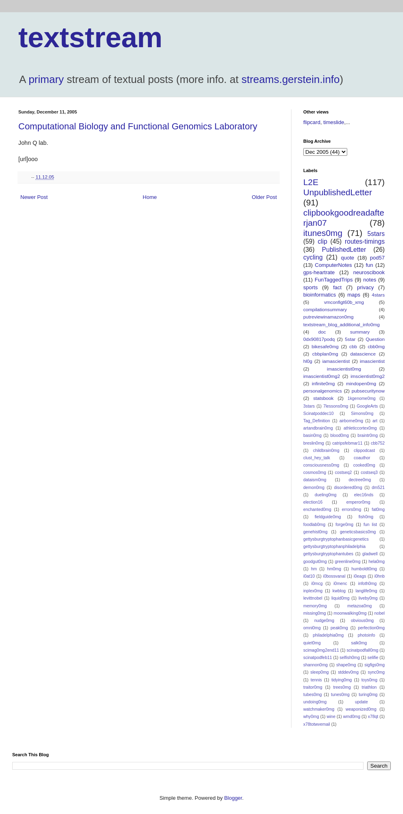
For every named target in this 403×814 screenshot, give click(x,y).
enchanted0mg (317, 509)
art (374, 421)
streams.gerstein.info (290, 79)
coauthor (362, 458)
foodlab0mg (314, 524)
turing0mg (368, 694)
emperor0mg (358, 502)
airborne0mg (351, 421)
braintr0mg (367, 435)
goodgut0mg (315, 561)
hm (314, 569)
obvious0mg (362, 620)
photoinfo (366, 635)
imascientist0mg (344, 368)
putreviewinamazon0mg (328, 316)
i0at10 (309, 576)
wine (331, 716)
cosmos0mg (314, 472)
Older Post (264, 197)
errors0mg (351, 509)
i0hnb (380, 576)
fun (369, 265)
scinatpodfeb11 (317, 657)
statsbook (323, 398)
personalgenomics (322, 390)
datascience (363, 353)
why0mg (311, 716)
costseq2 (343, 472)
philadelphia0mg (328, 635)
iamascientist (336, 361)
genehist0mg (315, 532)
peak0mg (339, 628)
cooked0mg (364, 465)
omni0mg (312, 628)
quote (348, 258)
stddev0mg (348, 672)
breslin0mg (313, 443)
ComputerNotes (333, 265)
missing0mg (314, 613)
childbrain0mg (326, 450)
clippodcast (364, 450)
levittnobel (312, 598)
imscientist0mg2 (367, 376)
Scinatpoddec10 (318, 413)
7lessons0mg (335, 406)
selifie (373, 657)
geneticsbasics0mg (358, 532)
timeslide (333, 122)
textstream (90, 37)
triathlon (369, 687)
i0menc (340, 583)
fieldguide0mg (328, 517)
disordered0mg (348, 487)
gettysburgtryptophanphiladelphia (334, 546)
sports (310, 287)
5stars (376, 233)
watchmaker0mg (318, 709)
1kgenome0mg (362, 398)
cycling (313, 257)
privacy (365, 287)
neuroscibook (369, 272)
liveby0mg (368, 598)
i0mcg (317, 583)
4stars (378, 294)
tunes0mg (340, 694)
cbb (353, 346)
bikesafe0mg (324, 346)
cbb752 (378, 443)
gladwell (370, 554)
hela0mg (376, 561)
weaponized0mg (361, 709)
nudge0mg (324, 620)
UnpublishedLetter (337, 192)
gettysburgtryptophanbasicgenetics (336, 539)
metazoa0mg (359, 606)
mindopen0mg (361, 383)
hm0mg (334, 569)
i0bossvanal (334, 576)
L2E (310, 182)
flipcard (311, 122)
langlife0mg (366, 591)
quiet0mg (312, 643)
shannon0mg (315, 665)
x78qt (373, 716)
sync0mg (376, 672)
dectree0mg (359, 480)
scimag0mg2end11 (321, 650)
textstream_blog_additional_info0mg (341, 324)
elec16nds (363, 495)
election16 (312, 502)
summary (360, 331)
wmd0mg (351, 716)
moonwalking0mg (350, 613)
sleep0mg (320, 672)
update (361, 702)
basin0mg (312, 435)
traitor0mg (312, 687)
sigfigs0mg (374, 665)
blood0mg (339, 435)
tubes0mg (312, 694)
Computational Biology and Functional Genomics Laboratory (137, 126)
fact (337, 287)
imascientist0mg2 (321, 376)
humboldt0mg (364, 569)
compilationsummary (325, 309)
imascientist (372, 361)
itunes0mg (322, 233)
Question (375, 339)
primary (46, 79)
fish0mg (366, 517)
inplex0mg (312, 591)
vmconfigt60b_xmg (344, 302)
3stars (309, 406)
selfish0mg (349, 657)
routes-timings (365, 241)
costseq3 (369, 472)
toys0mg (369, 680)
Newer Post (34, 197)
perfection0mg (371, 628)
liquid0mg (340, 598)
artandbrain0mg (318, 428)
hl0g (307, 361)
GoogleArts (367, 406)
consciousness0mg (321, 465)
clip (322, 241)
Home (150, 197)
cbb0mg (376, 346)
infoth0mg (367, 583)
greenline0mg (347, 561)
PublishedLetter (344, 249)
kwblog (339, 591)
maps (353, 295)
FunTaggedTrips (334, 280)
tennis (316, 680)
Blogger (233, 798)
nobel (380, 613)
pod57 (377, 258)
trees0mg (341, 687)
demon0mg (313, 487)
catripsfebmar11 (347, 443)
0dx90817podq (319, 339)
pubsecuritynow (368, 390)
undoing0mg (314, 702)
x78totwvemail (316, 724)
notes (369, 280)
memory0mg (315, 606)
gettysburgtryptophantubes (328, 554)
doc (322, 331)
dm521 (378, 487)
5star (350, 339)
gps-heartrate (319, 272)
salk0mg (359, 643)
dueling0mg (326, 495)
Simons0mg (362, 413)
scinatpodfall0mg (362, 650)
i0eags (360, 576)
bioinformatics (319, 295)
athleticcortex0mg (360, 428)
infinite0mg (323, 383)
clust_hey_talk (316, 458)
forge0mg (344, 524)
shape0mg (346, 665)
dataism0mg (314, 480)
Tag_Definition (316, 421)
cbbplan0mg (325, 353)
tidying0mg (341, 680)
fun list (370, 524)
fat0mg (378, 509)
